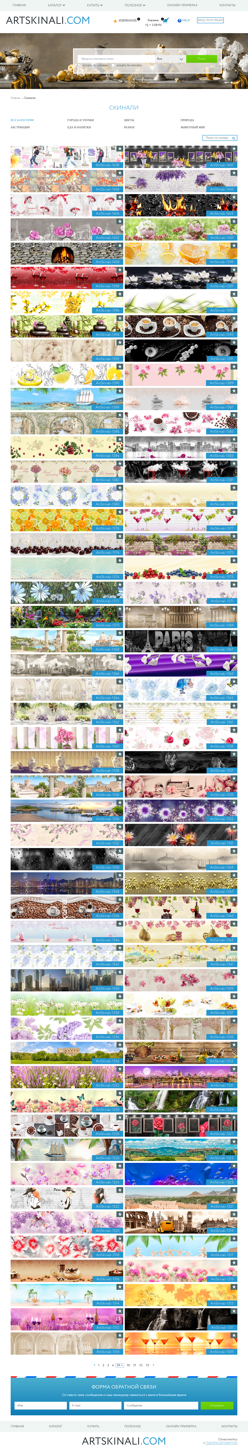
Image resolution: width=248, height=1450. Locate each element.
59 (118, 1365)
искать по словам (93, 65)
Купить (93, 1426)
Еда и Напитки (79, 127)
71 (134, 1365)
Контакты (227, 5)
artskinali (48, 21)
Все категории (22, 120)
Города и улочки (80, 120)
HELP (184, 20)
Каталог (55, 1426)
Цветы (129, 120)
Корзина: (153, 20)
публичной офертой (221, 1443)
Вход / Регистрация (210, 20)
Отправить (217, 1406)
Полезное (132, 1426)
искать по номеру (127, 65)
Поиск (202, 59)
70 (128, 1365)
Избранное (128, 20)
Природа (187, 120)
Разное (129, 127)
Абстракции (20, 127)
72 (141, 1365)
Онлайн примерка (182, 5)
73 (147, 1365)
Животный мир (193, 127)
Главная (19, 5)
